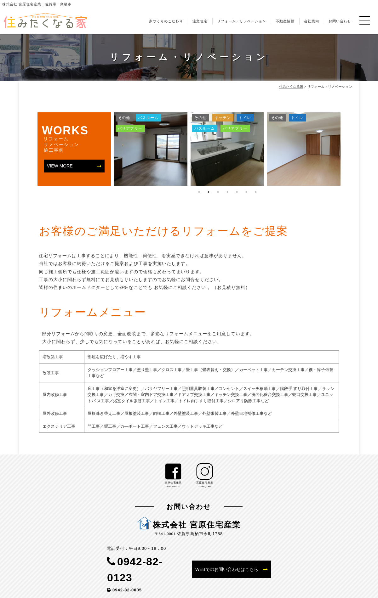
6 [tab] (246, 192)
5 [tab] (237, 192)
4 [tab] (227, 192)
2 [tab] (208, 192)
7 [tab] (256, 192)
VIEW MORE (60, 165)
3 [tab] (218, 192)
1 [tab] (199, 192)
